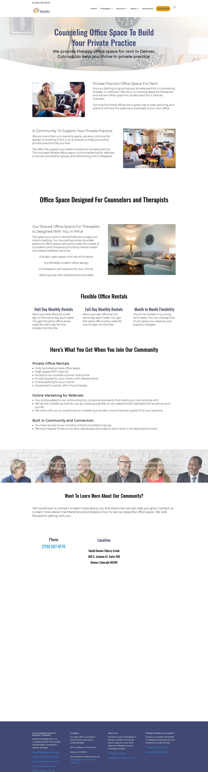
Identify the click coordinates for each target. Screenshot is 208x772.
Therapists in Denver (117, 753)
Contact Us (163, 8)
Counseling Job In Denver (157, 752)
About (133, 9)
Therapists (105, 9)
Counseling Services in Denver (121, 758)
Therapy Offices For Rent (157, 747)
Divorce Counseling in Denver (45, 761)
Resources (147, 9)
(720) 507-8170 (53, 546)
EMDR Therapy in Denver (43, 771)
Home (94, 9)
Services (120, 9)
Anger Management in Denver (45, 752)
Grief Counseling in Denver (44, 766)
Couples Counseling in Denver (45, 757)
